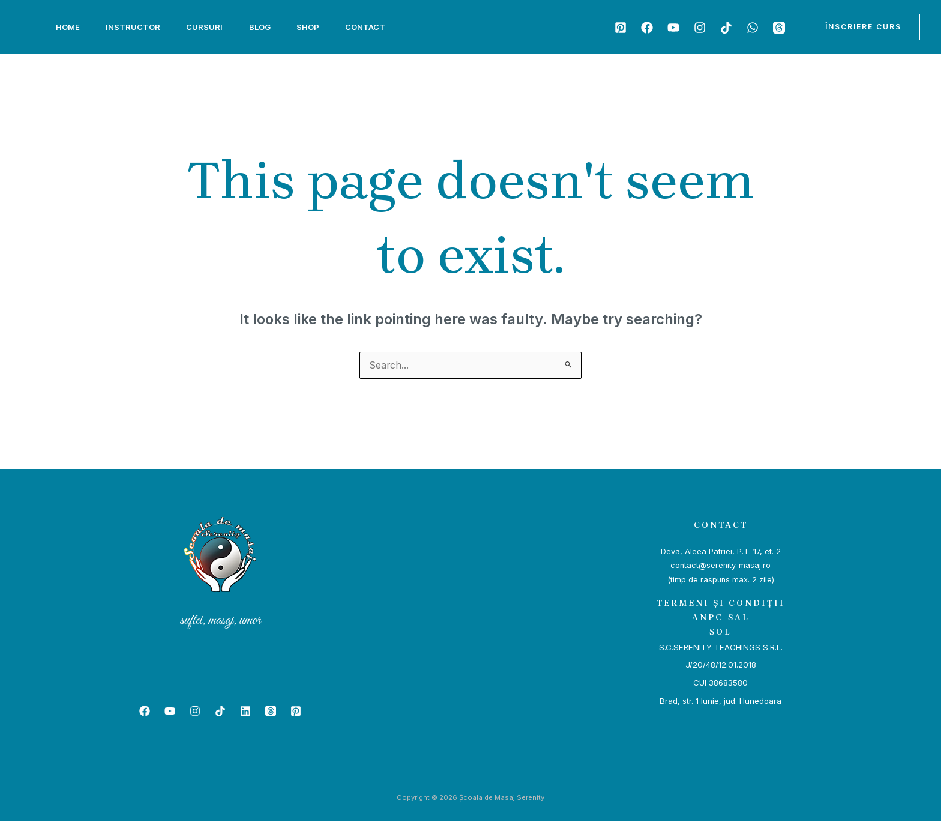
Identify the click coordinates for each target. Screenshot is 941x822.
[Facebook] (647, 28)
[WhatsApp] (753, 28)
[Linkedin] (245, 711)
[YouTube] (673, 28)
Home (69, 27)
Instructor (137, 27)
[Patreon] (621, 28)
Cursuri (211, 27)
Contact (381, 27)
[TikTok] (726, 28)
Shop (320, 27)
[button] (863, 27)
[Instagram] (700, 28)
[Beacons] (779, 28)
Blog (269, 27)
